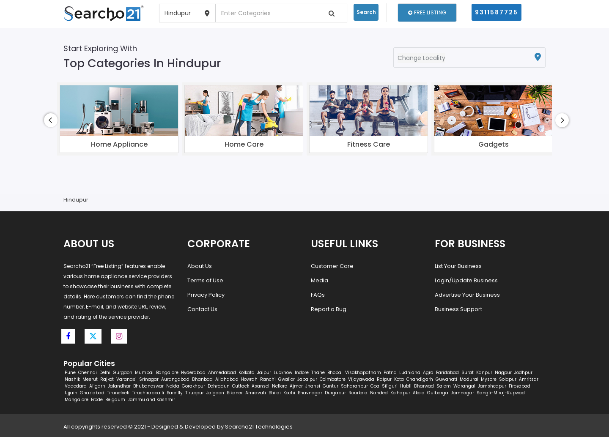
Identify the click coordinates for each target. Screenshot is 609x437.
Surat (467, 372)
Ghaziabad (92, 393)
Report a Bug (328, 309)
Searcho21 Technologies (259, 427)
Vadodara (76, 386)
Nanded (379, 393)
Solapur (507, 379)
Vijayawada (361, 379)
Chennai (87, 372)
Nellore (279, 386)
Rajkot (107, 379)
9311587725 (496, 12)
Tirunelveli (118, 393)
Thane (318, 372)
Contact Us (202, 309)
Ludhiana (409, 372)
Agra (428, 372)
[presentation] (51, 120)
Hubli (405, 386)
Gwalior (286, 379)
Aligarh (97, 386)
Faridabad (447, 372)
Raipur (384, 379)
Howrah (249, 379)
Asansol (260, 386)
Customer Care (332, 266)
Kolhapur (400, 393)
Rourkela (358, 393)
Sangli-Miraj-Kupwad (501, 393)
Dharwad (424, 386)
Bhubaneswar (148, 386)
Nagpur (503, 372)
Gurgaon (122, 372)
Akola (419, 393)
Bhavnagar (310, 393)
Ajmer (296, 386)
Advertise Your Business (467, 295)
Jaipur (264, 372)
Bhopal (335, 372)
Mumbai (144, 372)
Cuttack (240, 386)
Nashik (72, 379)
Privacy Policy (206, 295)
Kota (399, 379)
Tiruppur (194, 393)
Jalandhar (119, 386)
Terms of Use (205, 280)
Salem (443, 386)
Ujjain (71, 393)
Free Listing (427, 12)
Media (319, 280)
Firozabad (519, 386)
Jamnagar (462, 393)
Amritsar (528, 379)
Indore (302, 372)
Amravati (255, 393)
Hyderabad (193, 372)
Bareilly (175, 393)
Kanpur (484, 372)
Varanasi (126, 379)
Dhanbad (202, 379)
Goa (374, 386)
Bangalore (167, 372)
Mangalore (76, 399)
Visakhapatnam (363, 372)
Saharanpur (354, 386)
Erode (97, 399)
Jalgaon (215, 393)
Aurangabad (175, 379)
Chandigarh (419, 379)
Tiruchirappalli (148, 393)
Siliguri (390, 386)
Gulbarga (437, 393)
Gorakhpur (193, 386)
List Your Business (458, 266)
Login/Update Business (466, 280)
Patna (390, 372)
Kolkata (247, 372)
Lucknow (283, 372)
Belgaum (115, 399)
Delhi (104, 372)
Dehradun (219, 386)
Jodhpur (523, 372)
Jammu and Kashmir (151, 399)
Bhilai (275, 393)
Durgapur (335, 393)
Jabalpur (307, 379)
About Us (199, 266)
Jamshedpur (492, 386)
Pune (70, 372)
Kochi (289, 393)
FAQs (318, 295)
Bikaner (235, 393)
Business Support (458, 309)
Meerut (90, 379)
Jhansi (312, 386)
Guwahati (446, 379)
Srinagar (149, 379)
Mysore (489, 379)
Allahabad (227, 379)
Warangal (464, 386)
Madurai (469, 379)
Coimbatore (333, 379)
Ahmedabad (222, 372)
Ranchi (268, 379)
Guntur (330, 386)
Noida (172, 386)
